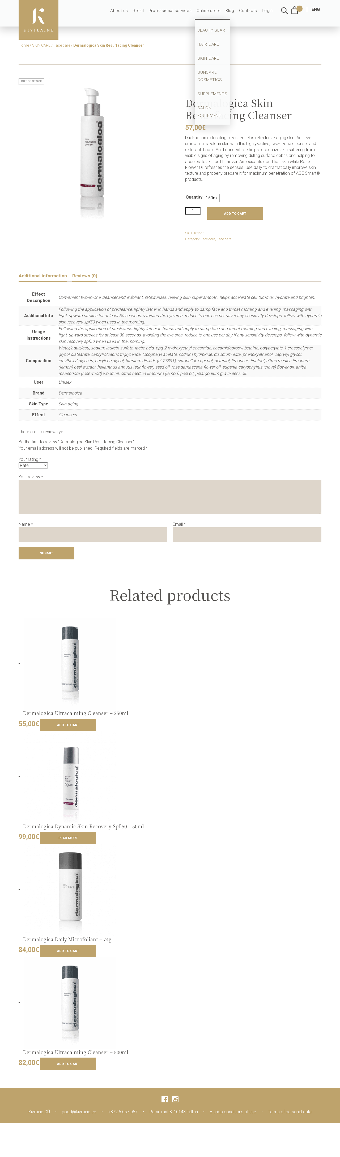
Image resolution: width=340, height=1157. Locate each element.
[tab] (46, 276)
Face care (62, 45)
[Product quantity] (193, 211)
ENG (316, 12)
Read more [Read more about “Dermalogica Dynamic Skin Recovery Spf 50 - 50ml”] (68, 838)
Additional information (46, 276)
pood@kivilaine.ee (79, 1112)
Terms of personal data (290, 1112)
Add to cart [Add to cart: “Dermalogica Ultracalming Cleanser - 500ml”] (68, 1065)
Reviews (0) (93, 276)
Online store (212, 14)
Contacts (249, 14)
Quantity (194, 197)
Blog (232, 14)
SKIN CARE (41, 45)
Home (24, 45)
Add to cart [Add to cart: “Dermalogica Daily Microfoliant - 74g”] (68, 952)
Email (179, 524)
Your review (31, 477)
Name (26, 524)
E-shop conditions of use (233, 1112)
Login (268, 14)
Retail (146, 14)
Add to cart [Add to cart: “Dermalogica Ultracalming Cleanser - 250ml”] (68, 725)
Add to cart (235, 214)
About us (127, 14)
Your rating (30, 460)
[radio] (211, 198)
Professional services (175, 14)
